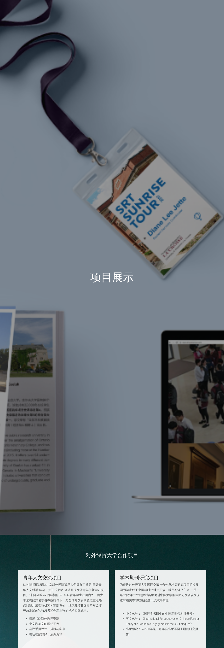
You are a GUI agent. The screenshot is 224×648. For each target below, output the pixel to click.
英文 (41, 625)
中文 (32, 625)
